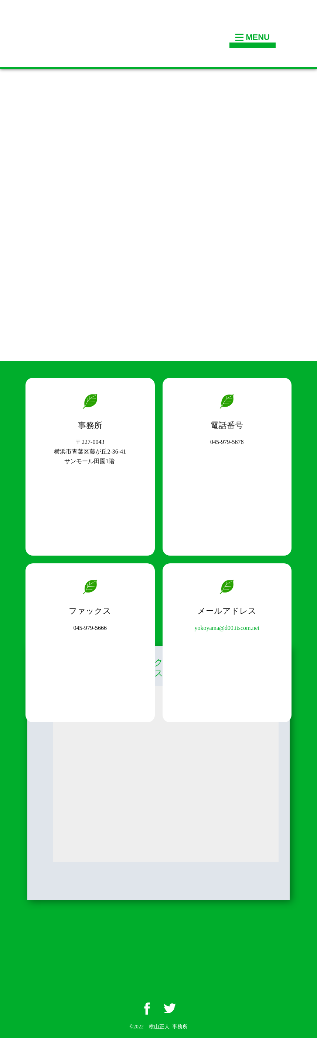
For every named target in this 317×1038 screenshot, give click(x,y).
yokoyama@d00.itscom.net (226, 628)
